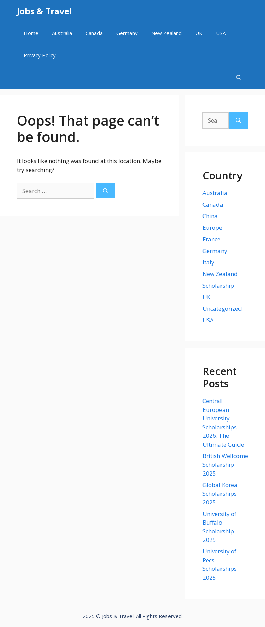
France (211, 239)
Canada (94, 33)
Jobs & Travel (44, 11)
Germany (127, 33)
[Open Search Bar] (238, 77)
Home (31, 33)
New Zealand (166, 33)
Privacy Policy (40, 55)
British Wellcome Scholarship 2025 (225, 464)
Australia (62, 33)
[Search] (105, 191)
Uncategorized (222, 308)
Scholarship (218, 285)
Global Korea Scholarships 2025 (219, 493)
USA (221, 33)
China (210, 216)
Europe (212, 227)
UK (198, 33)
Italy (208, 262)
